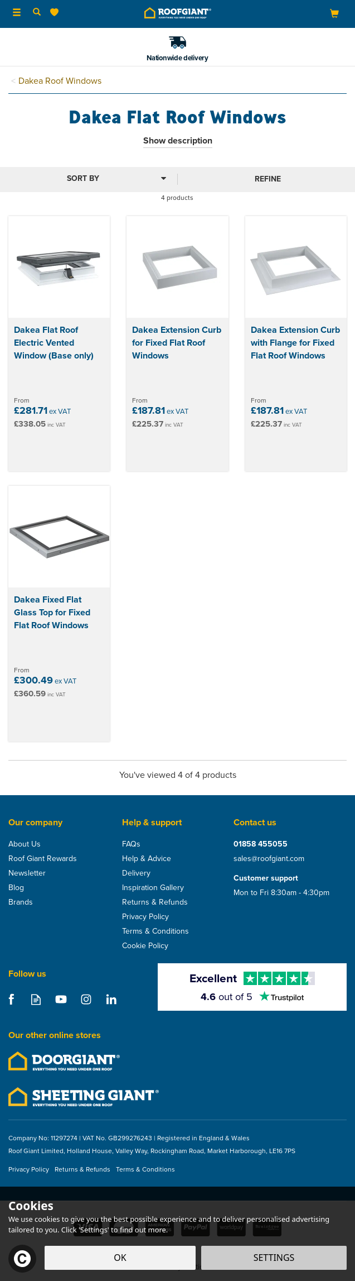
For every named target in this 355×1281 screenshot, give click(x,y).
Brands (20, 902)
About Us (24, 844)
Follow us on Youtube (61, 999)
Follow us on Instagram (86, 999)
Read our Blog (36, 999)
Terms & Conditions (155, 931)
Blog (16, 887)
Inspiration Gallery (153, 887)
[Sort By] (87, 179)
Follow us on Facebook (11, 999)
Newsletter (27, 873)
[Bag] (334, 13)
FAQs (131, 844)
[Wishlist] (56, 13)
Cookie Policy (145, 946)
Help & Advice (146, 858)
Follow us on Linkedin (111, 999)
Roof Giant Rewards (42, 858)
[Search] (36, 12)
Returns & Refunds (155, 902)
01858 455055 (261, 844)
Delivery (136, 873)
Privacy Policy (145, 916)
